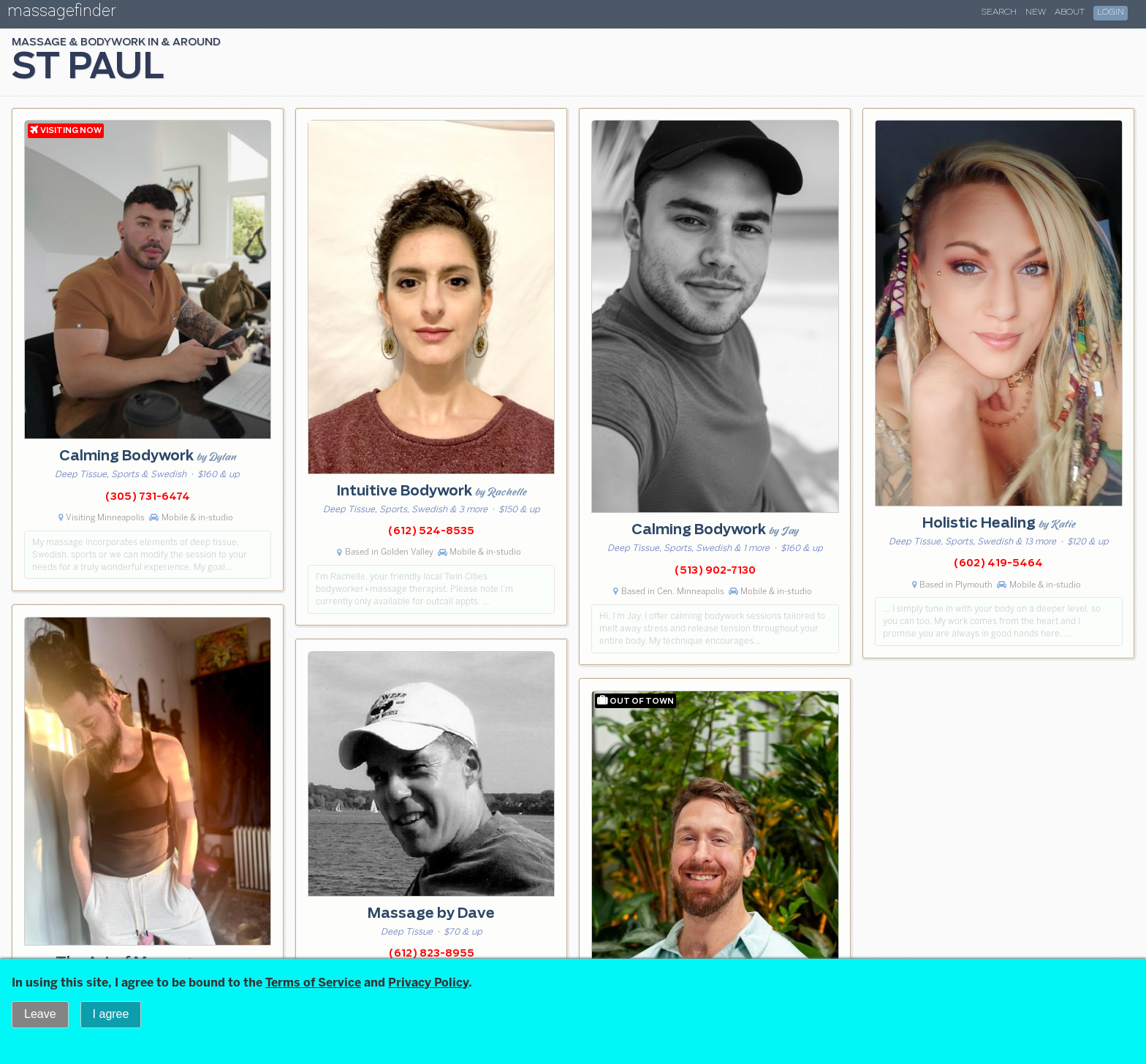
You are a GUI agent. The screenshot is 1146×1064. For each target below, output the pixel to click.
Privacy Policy (428, 982)
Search (999, 12)
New (1035, 12)
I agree (111, 1014)
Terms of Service (313, 982)
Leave (40, 1014)
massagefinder (61, 13)
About (1070, 12)
